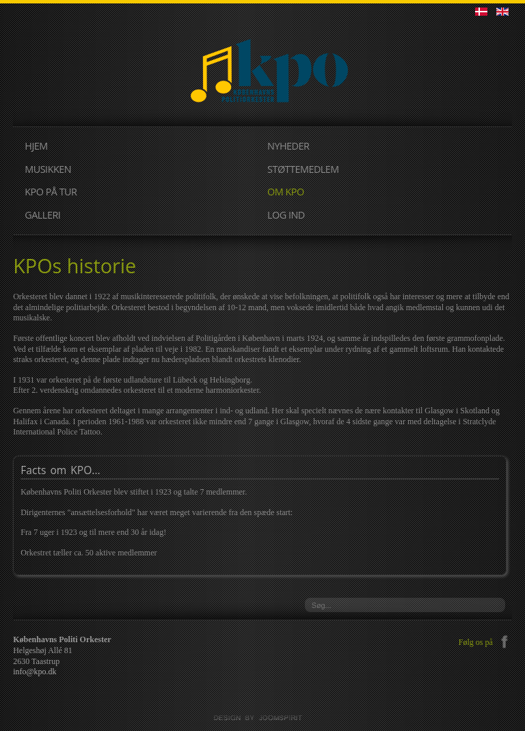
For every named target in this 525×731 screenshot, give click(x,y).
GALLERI (42, 214)
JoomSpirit (262, 718)
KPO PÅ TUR (51, 191)
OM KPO (285, 191)
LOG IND (286, 214)
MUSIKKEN (48, 169)
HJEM (36, 145)
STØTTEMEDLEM (303, 169)
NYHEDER (288, 145)
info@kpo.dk (34, 671)
